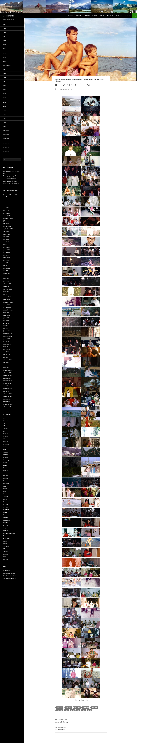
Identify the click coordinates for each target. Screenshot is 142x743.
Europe (109, 15)
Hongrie (5, 478)
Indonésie (6, 483)
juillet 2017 (6, 257)
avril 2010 (6, 323)
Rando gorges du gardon (10, 176)
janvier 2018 (6, 250)
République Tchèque (9, 533)
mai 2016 (6, 271)
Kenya (5, 499)
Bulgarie (5, 457)
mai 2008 (6, 341)
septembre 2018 (8, 229)
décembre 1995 (7, 388)
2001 (4, 102)
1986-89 (79, 79)
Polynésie (6, 528)
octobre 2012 (7, 297)
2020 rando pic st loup (9, 178)
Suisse (5, 543)
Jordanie (5, 496)
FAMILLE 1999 (81, 728)
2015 (4, 44)
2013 (4, 53)
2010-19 (101, 79)
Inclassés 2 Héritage (81, 720)
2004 (4, 89)
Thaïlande (6, 546)
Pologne (5, 525)
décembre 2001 (7, 370)
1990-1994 (59, 710)
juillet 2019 (6, 221)
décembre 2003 (7, 360)
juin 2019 (6, 223)
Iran (4, 486)
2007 (4, 81)
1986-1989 (94, 707)
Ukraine (5, 554)
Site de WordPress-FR (9, 578)
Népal (5, 512)
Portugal (5, 530)
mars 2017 (6, 263)
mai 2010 (6, 320)
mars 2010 (6, 326)
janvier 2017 (6, 268)
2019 (4, 28)
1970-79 (68, 79)
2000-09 (96, 79)
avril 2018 (6, 242)
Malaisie (5, 504)
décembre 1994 (7, 394)
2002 (4, 98)
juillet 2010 (6, 315)
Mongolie (6, 509)
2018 (4, 32)
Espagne (5, 468)
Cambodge (6, 460)
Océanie (118, 15)
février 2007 (6, 349)
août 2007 (6, 346)
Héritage (128, 15)
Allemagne (6, 444)
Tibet (4, 549)
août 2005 (6, 352)
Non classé (6, 515)
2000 (4, 106)
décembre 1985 (7, 399)
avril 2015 (6, 281)
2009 (4, 73)
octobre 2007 (7, 344)
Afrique (78, 15)
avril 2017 (6, 260)
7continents (8, 16)
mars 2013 (6, 294)
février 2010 (6, 328)
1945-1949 (59, 707)
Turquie (5, 551)
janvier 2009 (6, 339)
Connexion (6, 570)
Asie (101, 15)
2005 (4, 85)
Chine (5, 462)
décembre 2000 (7, 373)
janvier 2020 (6, 216)
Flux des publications (9, 573)
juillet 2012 (6, 299)
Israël (4, 491)
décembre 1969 (7, 404)
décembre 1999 (7, 375)
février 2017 (6, 265)
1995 (66, 710)
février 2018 (6, 247)
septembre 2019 (8, 218)
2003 (4, 94)
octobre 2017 (7, 252)
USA (4, 557)
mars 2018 (6, 244)
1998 (83, 710)
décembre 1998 (7, 378)
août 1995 (6, 391)
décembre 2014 (7, 284)
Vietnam (5, 559)
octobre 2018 (7, 226)
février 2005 (6, 354)
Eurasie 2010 (7, 65)
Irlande (5, 488)
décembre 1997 (7, 380)
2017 (4, 36)
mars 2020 (6, 210)
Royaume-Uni (7, 538)
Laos (4, 502)
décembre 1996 (7, 383)
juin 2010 (6, 318)
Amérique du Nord (90, 15)
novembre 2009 (7, 336)
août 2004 (6, 357)
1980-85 (74, 79)
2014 (4, 49)
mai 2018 (6, 239)
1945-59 (57, 79)
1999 (89, 710)
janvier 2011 (6, 305)
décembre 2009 (7, 333)
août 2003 (6, 362)
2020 (4, 24)
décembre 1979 (7, 401)
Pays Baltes (6, 520)
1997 (78, 710)
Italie (4, 494)
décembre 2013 (7, 286)
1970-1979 (77, 707)
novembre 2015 (7, 276)
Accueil (70, 15)
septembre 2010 (8, 310)
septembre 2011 (8, 302)
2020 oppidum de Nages (10, 181)
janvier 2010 (6, 331)
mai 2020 (6, 208)
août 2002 (6, 367)
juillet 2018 (6, 234)
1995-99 (90, 79)
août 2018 (6, 231)
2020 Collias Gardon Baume (11, 183)
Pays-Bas (5, 523)
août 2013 (6, 291)
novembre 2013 (7, 289)
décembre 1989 (7, 396)
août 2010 (6, 312)
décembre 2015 (7, 273)
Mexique (5, 507)
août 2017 (6, 255)
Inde (4, 481)
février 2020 (6, 213)
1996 (72, 710)
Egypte (5, 465)
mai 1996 (6, 386)
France (5, 473)
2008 (4, 77)
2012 (4, 57)
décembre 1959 (7, 407)
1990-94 (85, 79)
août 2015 (6, 278)
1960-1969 (68, 707)
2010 (4, 69)
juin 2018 (6, 236)
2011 (4, 61)
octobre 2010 (7, 307)
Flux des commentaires (9, 576)
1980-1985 (86, 707)
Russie (5, 541)
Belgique (5, 454)
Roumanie (6, 536)
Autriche (5, 452)
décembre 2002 (7, 365)
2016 (4, 40)
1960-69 (62, 79)
